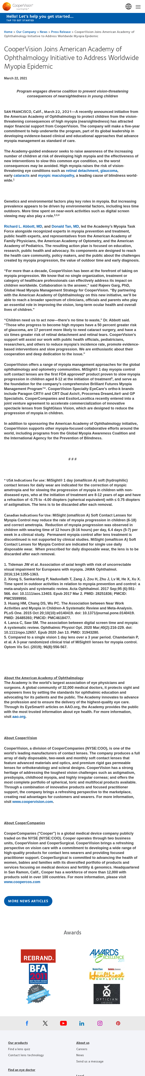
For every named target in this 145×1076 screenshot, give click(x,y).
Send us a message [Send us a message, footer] (90, 1061)
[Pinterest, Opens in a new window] (118, 1024)
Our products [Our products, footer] (18, 1042)
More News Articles (28, 901)
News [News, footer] (80, 1054)
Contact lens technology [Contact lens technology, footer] (26, 1054)
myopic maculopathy (56, 176)
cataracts (22, 176)
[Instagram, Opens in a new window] (100, 1024)
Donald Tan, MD (65, 226)
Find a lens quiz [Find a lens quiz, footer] (19, 1048)
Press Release (61, 31)
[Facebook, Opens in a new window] (27, 1024)
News (44, 31)
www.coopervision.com (32, 802)
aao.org (18, 717)
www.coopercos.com (22, 882)
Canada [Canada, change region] (129, 6)
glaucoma (108, 171)
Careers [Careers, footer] (81, 1048)
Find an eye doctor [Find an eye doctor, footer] (21, 1069)
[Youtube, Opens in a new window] (63, 1024)
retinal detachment (82, 171)
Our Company (26, 31)
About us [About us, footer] (82, 1042)
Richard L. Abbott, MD (23, 226)
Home (8, 31)
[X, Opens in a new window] (45, 1024)
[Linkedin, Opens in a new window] (82, 1024)
